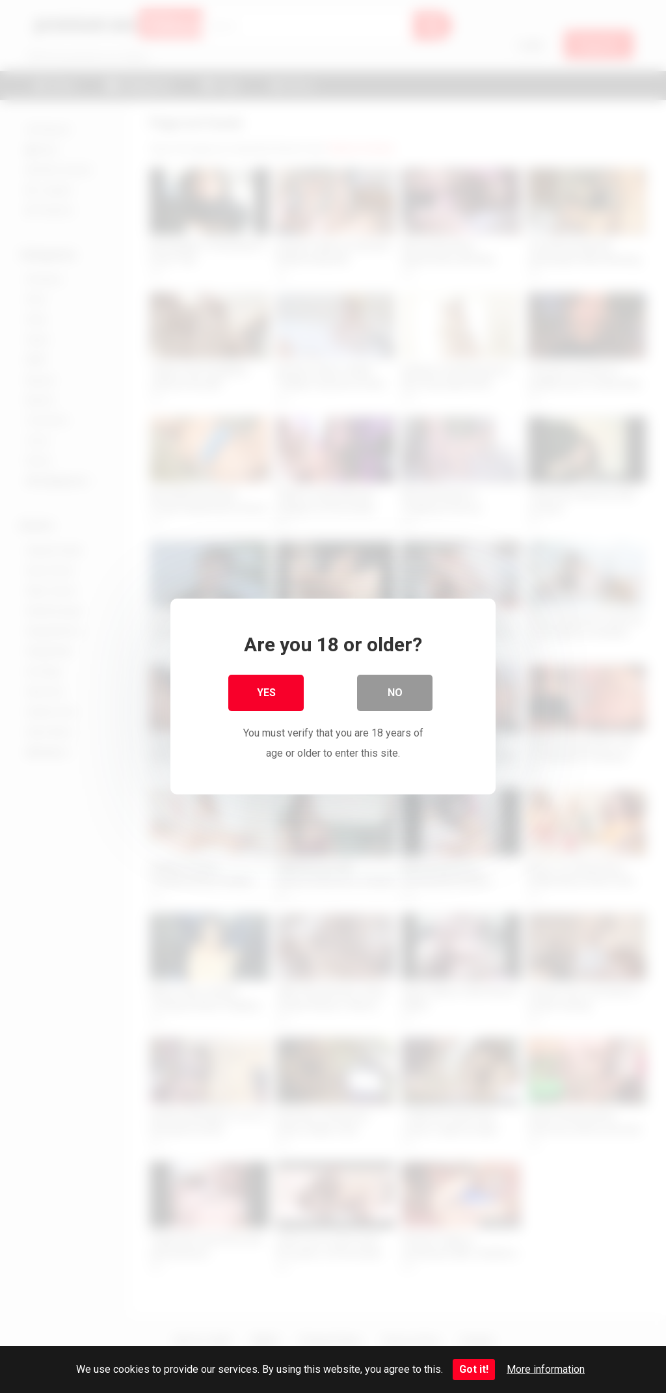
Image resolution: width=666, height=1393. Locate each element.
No (395, 693)
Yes (266, 693)
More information (546, 1369)
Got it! (473, 1369)
